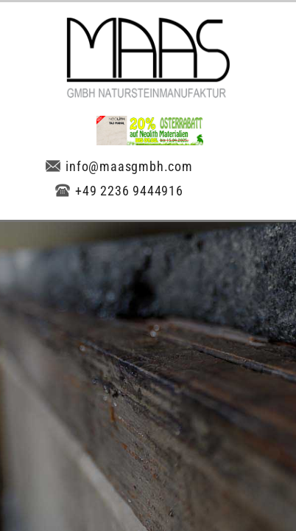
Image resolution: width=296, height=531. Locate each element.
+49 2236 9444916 (119, 190)
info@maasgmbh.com (119, 166)
